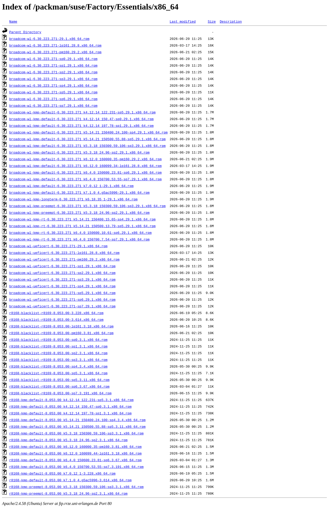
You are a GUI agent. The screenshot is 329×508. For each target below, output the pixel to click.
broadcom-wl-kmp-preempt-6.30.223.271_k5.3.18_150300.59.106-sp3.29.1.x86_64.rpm (87, 205)
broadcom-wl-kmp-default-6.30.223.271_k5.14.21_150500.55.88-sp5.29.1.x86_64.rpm (87, 139)
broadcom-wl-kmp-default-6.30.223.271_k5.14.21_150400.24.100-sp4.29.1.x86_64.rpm (88, 132)
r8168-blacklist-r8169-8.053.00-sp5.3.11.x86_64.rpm (59, 379)
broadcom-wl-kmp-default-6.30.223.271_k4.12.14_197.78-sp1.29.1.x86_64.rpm (81, 125)
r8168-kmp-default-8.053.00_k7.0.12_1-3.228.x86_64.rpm (62, 473)
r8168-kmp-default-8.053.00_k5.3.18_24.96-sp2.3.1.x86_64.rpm (68, 440)
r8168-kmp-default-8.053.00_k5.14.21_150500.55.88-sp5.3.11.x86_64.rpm (77, 426)
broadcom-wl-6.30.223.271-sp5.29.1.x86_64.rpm (53, 92)
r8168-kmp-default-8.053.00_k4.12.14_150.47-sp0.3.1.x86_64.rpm (70, 406)
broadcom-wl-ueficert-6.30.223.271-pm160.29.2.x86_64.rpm (64, 259)
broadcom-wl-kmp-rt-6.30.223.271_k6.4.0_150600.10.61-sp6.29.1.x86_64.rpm (80, 232)
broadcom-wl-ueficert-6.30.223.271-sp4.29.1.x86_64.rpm (62, 286)
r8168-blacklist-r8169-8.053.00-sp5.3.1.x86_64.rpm (58, 373)
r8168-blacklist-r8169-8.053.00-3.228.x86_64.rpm (56, 312)
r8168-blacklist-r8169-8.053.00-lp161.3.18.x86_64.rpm (61, 326)
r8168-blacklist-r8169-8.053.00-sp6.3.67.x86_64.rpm (59, 386)
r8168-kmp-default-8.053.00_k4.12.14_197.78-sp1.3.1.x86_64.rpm (70, 413)
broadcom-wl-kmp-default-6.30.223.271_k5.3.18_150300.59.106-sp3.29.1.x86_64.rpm (87, 145)
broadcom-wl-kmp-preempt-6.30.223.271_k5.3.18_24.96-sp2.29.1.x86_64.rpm (79, 212)
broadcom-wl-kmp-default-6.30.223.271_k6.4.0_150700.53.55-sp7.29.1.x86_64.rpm (85, 179)
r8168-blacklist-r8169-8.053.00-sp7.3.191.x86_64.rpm (60, 393)
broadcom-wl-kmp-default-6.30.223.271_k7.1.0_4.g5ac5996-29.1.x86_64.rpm (79, 192)
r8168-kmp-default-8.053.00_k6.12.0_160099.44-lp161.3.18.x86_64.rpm (75, 453)
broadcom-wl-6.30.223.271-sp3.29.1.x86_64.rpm (53, 78)
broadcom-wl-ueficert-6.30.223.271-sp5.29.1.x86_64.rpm (62, 292)
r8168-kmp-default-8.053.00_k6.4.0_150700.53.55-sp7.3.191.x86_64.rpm (76, 466)
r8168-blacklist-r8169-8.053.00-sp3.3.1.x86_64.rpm (58, 359)
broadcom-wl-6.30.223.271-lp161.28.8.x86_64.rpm (55, 45)
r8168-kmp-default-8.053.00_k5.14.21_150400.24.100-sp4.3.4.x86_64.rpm (77, 419)
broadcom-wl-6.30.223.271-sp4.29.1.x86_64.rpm (53, 85)
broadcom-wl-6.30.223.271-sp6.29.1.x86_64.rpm (53, 98)
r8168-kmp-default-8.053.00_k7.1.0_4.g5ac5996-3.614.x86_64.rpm (70, 480)
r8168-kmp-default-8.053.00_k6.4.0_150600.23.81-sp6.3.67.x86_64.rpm (75, 460)
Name (13, 21)
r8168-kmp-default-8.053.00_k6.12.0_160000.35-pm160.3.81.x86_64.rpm (75, 446)
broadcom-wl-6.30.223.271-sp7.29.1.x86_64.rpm (53, 105)
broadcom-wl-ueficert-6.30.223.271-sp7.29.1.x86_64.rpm (62, 306)
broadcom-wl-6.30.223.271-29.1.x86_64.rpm (49, 38)
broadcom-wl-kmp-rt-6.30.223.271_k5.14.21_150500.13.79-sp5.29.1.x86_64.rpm (82, 226)
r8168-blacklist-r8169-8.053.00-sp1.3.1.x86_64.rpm (58, 346)
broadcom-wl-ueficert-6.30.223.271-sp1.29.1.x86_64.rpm (62, 266)
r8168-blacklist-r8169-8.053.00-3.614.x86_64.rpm (56, 319)
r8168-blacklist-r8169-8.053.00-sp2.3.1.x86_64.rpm (58, 353)
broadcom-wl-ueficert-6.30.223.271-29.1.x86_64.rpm (58, 246)
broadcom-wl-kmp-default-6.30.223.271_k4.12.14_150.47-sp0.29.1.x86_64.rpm (81, 119)
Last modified (183, 21)
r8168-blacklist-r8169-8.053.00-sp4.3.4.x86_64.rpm (58, 366)
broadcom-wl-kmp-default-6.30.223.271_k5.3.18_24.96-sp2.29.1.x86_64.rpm (79, 152)
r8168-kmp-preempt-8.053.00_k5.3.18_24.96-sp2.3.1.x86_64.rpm (68, 493)
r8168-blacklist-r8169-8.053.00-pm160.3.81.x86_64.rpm (61, 333)
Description (231, 21)
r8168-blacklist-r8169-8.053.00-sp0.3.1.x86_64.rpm (58, 339)
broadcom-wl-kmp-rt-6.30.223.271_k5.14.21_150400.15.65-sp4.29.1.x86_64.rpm (82, 219)
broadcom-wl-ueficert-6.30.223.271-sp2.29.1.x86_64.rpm (62, 272)
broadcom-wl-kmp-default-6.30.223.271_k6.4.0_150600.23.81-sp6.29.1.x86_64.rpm (85, 172)
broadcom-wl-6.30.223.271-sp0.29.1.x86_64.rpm (53, 58)
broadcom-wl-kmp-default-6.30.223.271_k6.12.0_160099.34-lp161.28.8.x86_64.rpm (85, 165)
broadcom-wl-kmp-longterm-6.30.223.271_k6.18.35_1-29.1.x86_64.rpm (73, 199)
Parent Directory (25, 32)
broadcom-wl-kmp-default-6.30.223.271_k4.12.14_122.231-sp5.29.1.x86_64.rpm (82, 112)
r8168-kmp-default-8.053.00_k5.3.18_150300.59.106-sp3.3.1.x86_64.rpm (76, 433)
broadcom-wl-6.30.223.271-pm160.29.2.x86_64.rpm (55, 52)
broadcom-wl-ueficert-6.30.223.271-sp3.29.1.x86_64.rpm (62, 279)
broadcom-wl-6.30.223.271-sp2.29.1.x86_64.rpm (53, 72)
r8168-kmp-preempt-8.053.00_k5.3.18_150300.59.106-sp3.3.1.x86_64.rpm (76, 486)
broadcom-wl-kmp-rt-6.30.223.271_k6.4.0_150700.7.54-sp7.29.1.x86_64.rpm (79, 239)
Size (212, 21)
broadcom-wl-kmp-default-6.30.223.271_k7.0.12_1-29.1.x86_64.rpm (71, 185)
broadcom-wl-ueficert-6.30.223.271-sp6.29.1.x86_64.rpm (62, 299)
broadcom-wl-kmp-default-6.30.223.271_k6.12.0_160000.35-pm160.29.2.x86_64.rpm (85, 159)
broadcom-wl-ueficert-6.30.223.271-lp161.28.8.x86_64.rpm (64, 252)
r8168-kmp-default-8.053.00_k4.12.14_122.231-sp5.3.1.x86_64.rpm (71, 399)
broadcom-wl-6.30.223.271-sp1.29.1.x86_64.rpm (53, 65)
